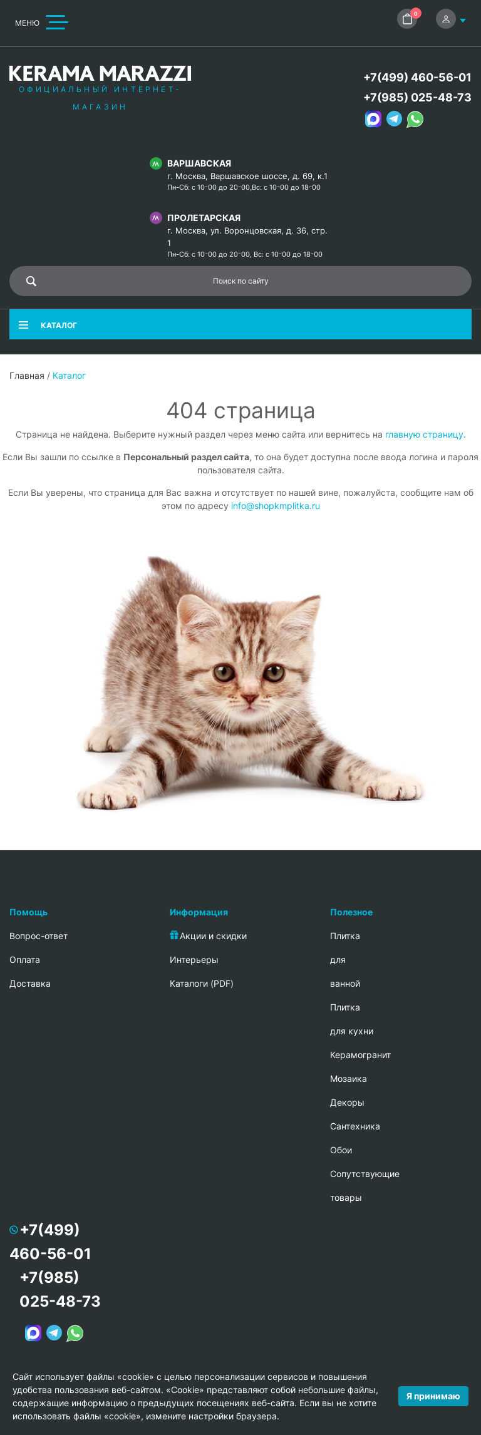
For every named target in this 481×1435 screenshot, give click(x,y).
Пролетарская (203, 217)
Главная (26, 375)
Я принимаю (433, 1396)
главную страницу (424, 434)
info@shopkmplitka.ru (275, 505)
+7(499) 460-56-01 (417, 77)
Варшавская (199, 163)
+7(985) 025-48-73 (417, 97)
